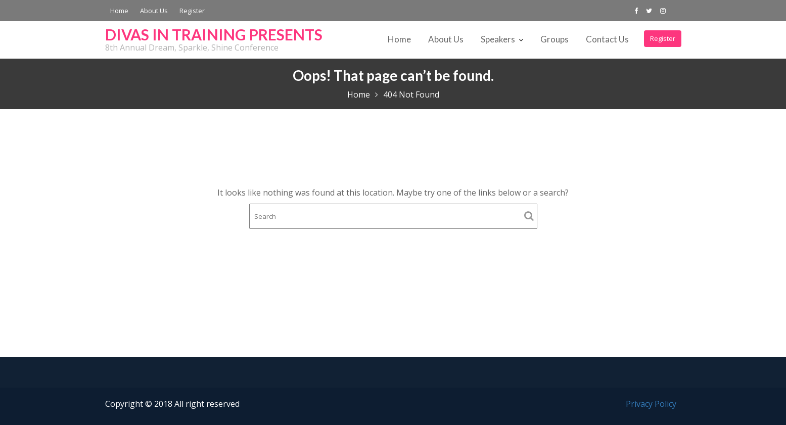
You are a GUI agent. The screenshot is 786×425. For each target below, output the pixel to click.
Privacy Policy (651, 403)
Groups (554, 39)
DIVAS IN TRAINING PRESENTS (213, 34)
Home (119, 10)
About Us (154, 10)
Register (192, 10)
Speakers (498, 39)
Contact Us (607, 39)
